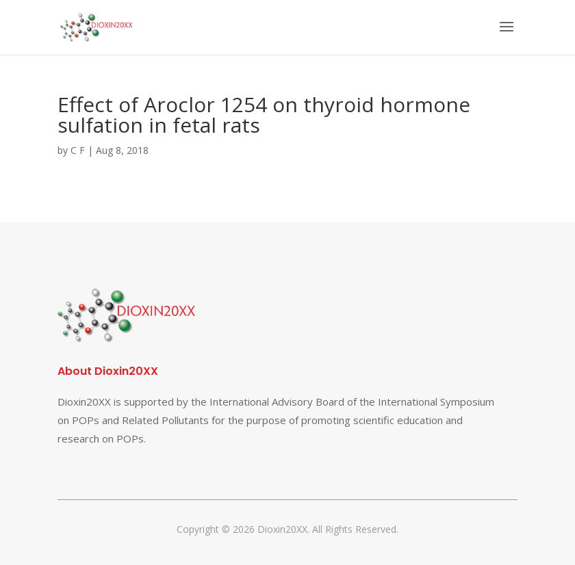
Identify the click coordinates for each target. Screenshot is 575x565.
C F (78, 150)
